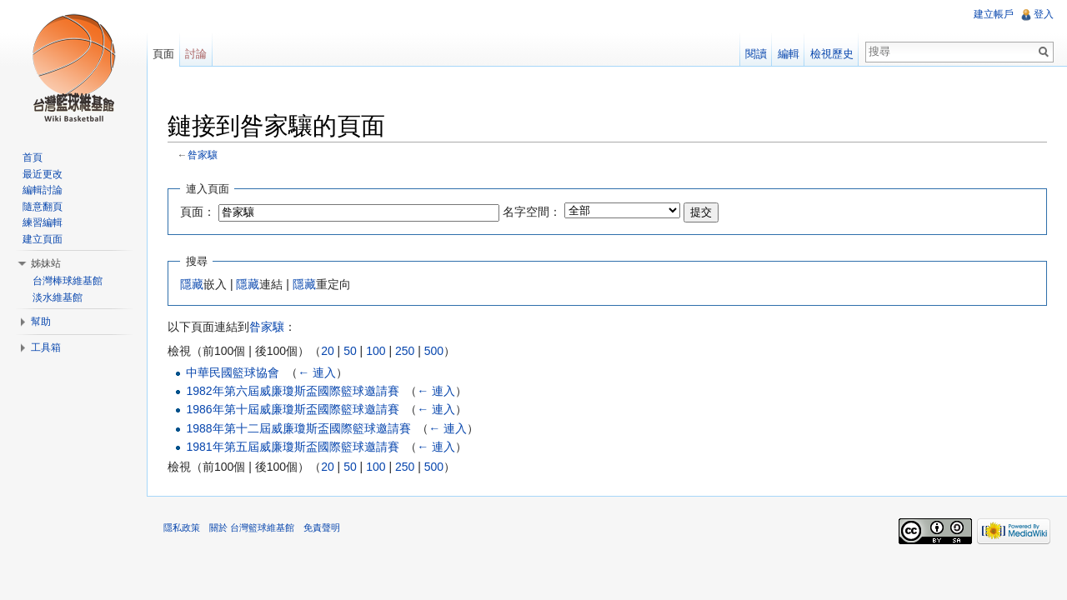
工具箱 (46, 347)
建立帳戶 (994, 14)
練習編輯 (43, 222)
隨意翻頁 (43, 206)
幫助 (41, 322)
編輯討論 (43, 190)
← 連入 (317, 372)
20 (327, 351)
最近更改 (43, 174)
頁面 (163, 54)
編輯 (788, 54)
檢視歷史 (832, 54)
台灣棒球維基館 (68, 281)
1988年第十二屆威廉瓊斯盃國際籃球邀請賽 (298, 428)
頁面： (197, 211)
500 (433, 351)
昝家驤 (203, 154)
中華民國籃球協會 (232, 372)
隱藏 (191, 284)
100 (375, 351)
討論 (196, 54)
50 (350, 351)
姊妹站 (46, 263)
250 (404, 351)
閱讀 (756, 54)
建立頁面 (43, 239)
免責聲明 (321, 527)
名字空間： (532, 211)
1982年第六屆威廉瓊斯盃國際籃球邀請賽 (292, 391)
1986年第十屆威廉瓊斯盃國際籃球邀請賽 (292, 409)
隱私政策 (181, 527)
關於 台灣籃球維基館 (251, 527)
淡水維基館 (58, 297)
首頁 (33, 157)
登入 (1044, 14)
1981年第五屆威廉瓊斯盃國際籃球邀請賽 (292, 446)
